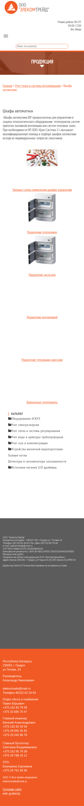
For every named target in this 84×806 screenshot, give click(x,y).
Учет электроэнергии (23, 425)
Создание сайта (12, 789)
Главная (7, 86)
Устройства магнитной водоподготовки (35, 449)
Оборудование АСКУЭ (24, 419)
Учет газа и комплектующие (28, 443)
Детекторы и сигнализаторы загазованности (37, 461)
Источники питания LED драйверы (32, 467)
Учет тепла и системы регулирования (38, 86)
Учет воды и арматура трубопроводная (35, 437)
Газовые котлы (17, 455)
